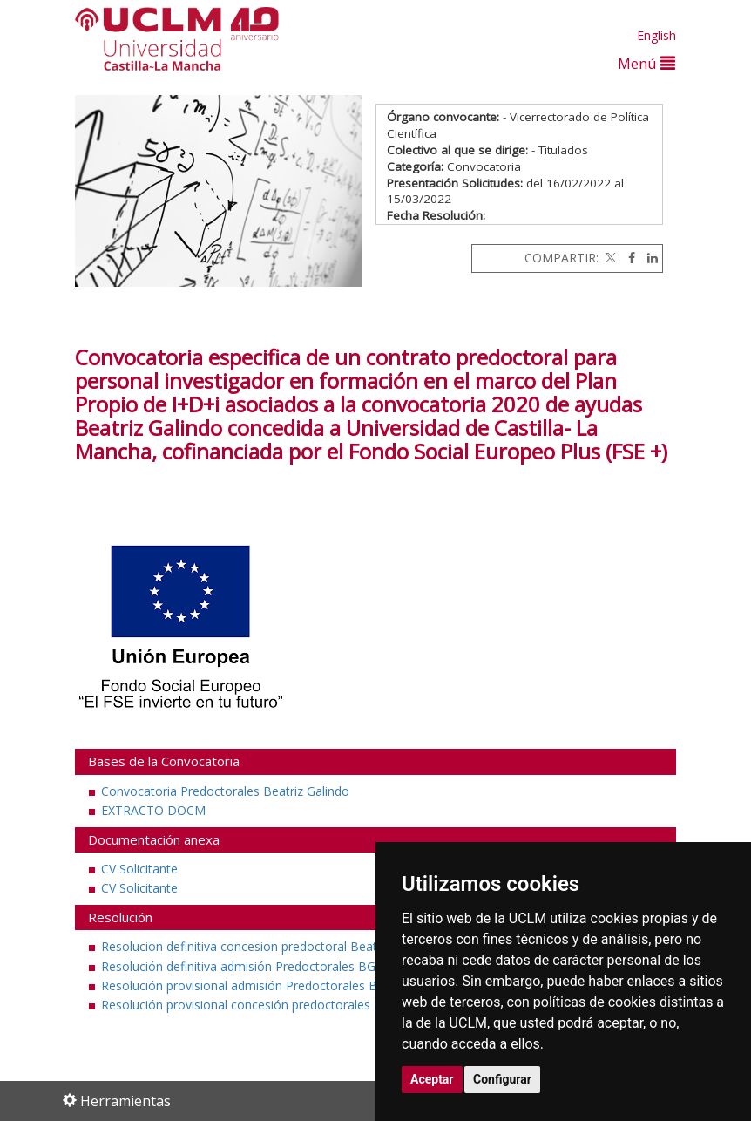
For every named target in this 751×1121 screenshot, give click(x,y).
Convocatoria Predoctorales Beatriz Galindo (225, 791)
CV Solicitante (139, 868)
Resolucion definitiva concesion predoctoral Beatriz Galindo (268, 946)
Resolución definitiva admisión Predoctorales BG (238, 966)
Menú (646, 63)
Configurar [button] (502, 1079)
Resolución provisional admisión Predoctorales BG (243, 985)
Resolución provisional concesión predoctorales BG (246, 1004)
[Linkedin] (648, 257)
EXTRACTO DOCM (153, 810)
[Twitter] (609, 257)
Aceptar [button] (432, 1079)
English (656, 35)
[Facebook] (627, 257)
